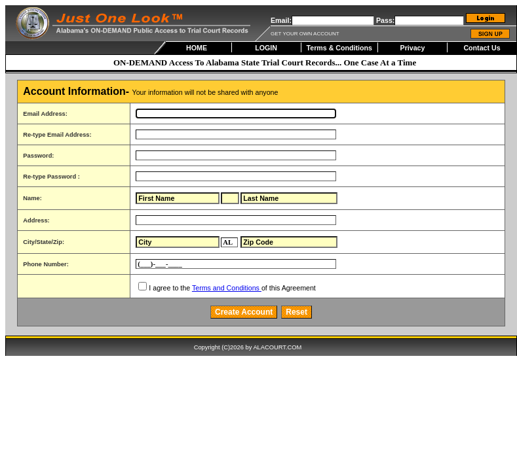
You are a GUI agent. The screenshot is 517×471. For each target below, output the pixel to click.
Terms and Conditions (226, 288)
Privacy (412, 48)
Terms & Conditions (339, 48)
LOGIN (266, 48)
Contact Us (481, 48)
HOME (196, 48)
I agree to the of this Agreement (232, 288)
